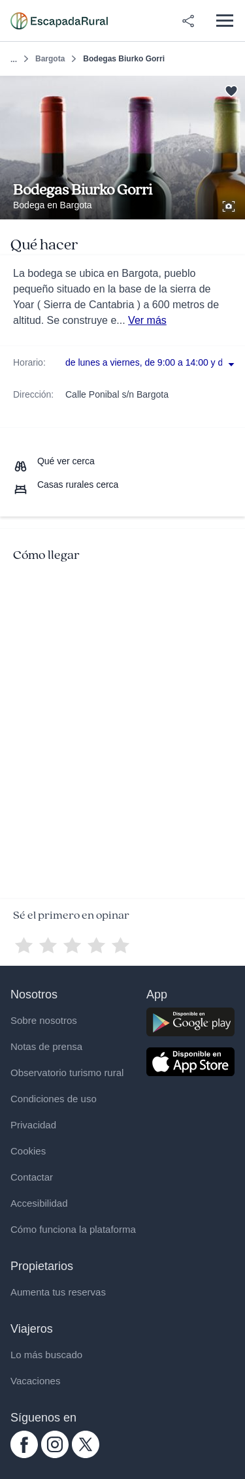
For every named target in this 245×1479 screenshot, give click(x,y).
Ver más (147, 320)
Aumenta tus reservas (58, 1291)
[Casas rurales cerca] (65, 484)
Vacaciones (35, 1380)
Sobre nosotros (43, 1020)
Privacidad (33, 1124)
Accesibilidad (39, 1203)
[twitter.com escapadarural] (85, 1455)
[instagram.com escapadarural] (55, 1455)
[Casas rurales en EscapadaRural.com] (59, 20)
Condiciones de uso (53, 1098)
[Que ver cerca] (54, 461)
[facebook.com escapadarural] (24, 1455)
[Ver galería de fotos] (229, 204)
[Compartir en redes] (188, 21)
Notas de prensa (46, 1046)
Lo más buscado (46, 1354)
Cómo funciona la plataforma (73, 1229)
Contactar (31, 1177)
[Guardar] (231, 90)
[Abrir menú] (224, 20)
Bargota (50, 58)
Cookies (28, 1150)
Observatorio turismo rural (66, 1072)
